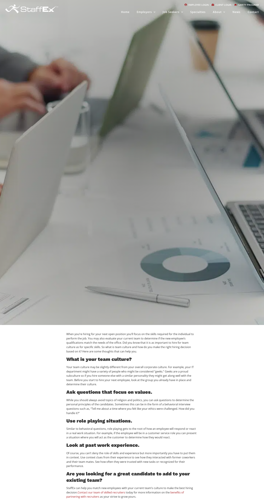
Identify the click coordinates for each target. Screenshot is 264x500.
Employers (146, 12)
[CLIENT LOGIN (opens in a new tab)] (222, 5)
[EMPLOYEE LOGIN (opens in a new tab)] (197, 5)
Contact (253, 12)
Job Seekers (173, 12)
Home (125, 12)
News (236, 12)
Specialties (198, 12)
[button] (109, 304)
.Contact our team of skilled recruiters (101, 492)
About (219, 12)
